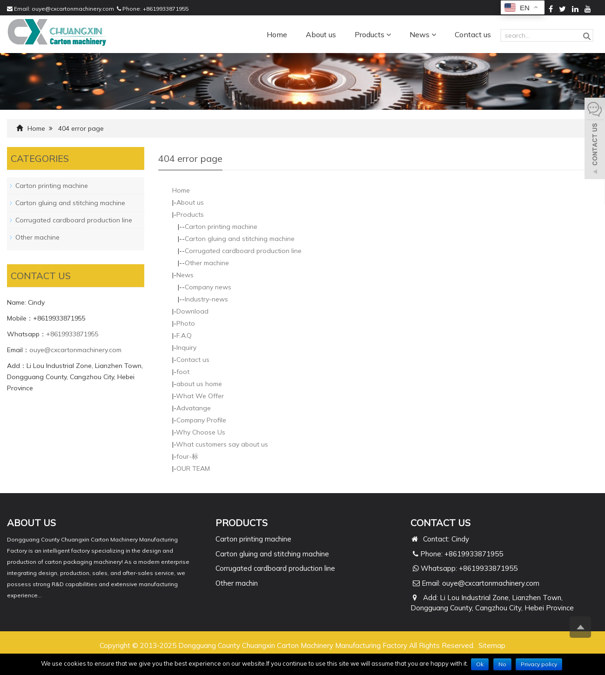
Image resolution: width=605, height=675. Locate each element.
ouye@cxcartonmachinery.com (73, 8)
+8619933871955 (165, 8)
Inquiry (186, 347)
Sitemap (491, 645)
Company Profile (201, 420)
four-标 (187, 456)
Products (373, 34)
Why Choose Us (200, 432)
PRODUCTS (241, 522)
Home (277, 34)
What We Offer (200, 396)
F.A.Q (184, 335)
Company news (208, 287)
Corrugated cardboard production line (243, 251)
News (423, 34)
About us (321, 34)
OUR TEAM (193, 468)
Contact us (473, 34)
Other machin (236, 583)
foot (182, 372)
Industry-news (206, 299)
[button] (388, 34)
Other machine (207, 263)
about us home (199, 384)
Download (192, 311)
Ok (480, 664)
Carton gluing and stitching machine (240, 238)
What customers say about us (222, 444)
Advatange (193, 408)
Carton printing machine (221, 226)
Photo (185, 323)
